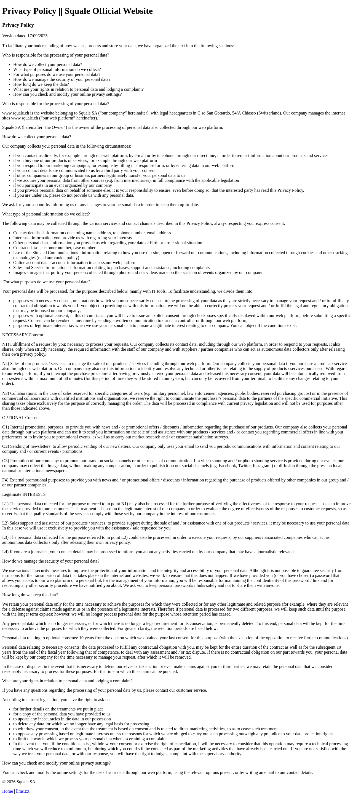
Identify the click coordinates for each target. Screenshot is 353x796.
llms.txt (22, 791)
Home (7, 791)
